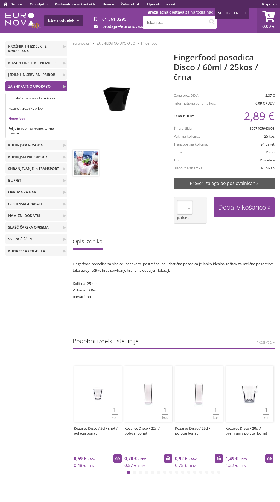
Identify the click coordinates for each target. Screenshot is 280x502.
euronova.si (82, 43)
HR (228, 13)
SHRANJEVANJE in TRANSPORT (33, 168)
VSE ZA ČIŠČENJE (21, 239)
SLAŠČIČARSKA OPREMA (28, 227)
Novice (108, 4)
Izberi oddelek (63, 20)
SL (220, 13)
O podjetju (39, 4)
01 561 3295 (114, 19)
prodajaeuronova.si (123, 26)
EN (236, 13)
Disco (270, 152)
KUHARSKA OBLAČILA (26, 250)
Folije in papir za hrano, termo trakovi (31, 130)
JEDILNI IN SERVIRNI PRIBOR (31, 74)
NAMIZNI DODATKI (24, 215)
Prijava (269, 4)
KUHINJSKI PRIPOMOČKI (28, 156)
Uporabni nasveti (162, 4)
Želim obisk (130, 4)
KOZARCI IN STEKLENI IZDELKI (33, 62)
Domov (16, 4)
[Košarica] (268, 20)
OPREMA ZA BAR (22, 192)
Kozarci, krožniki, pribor (26, 108)
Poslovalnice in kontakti (75, 4)
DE (244, 13)
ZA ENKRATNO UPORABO (29, 86)
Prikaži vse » (264, 342)
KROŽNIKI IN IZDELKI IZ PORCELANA (27, 49)
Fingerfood (16, 118)
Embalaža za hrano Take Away (31, 98)
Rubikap (268, 168)
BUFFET (14, 180)
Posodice (267, 160)
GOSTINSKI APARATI (25, 203)
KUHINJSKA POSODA (25, 145)
